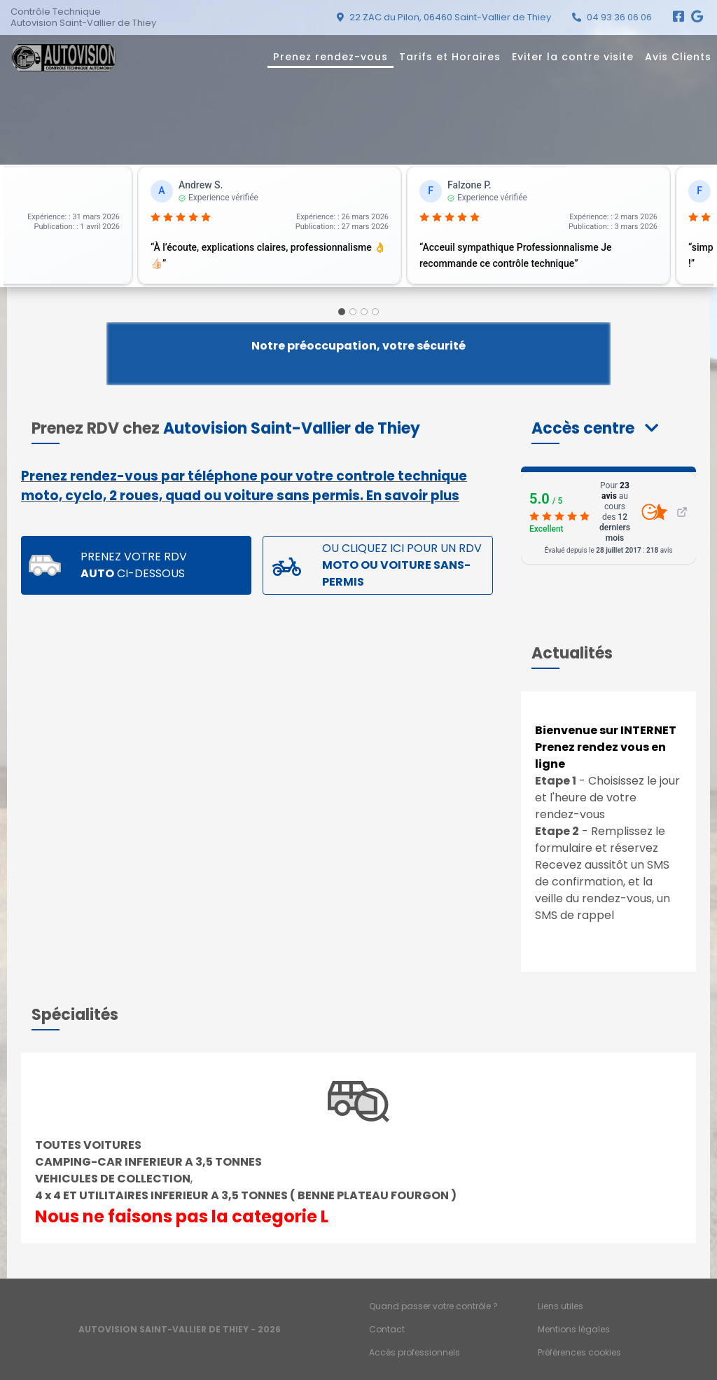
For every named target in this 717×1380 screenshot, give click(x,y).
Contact (387, 1329)
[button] (594, 428)
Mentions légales (574, 1329)
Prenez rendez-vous (330, 57)
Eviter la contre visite (573, 57)
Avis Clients (678, 57)
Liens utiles (560, 1306)
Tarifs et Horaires (450, 57)
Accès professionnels (414, 1352)
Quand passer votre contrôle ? (433, 1306)
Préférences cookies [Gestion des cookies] (579, 1352)
